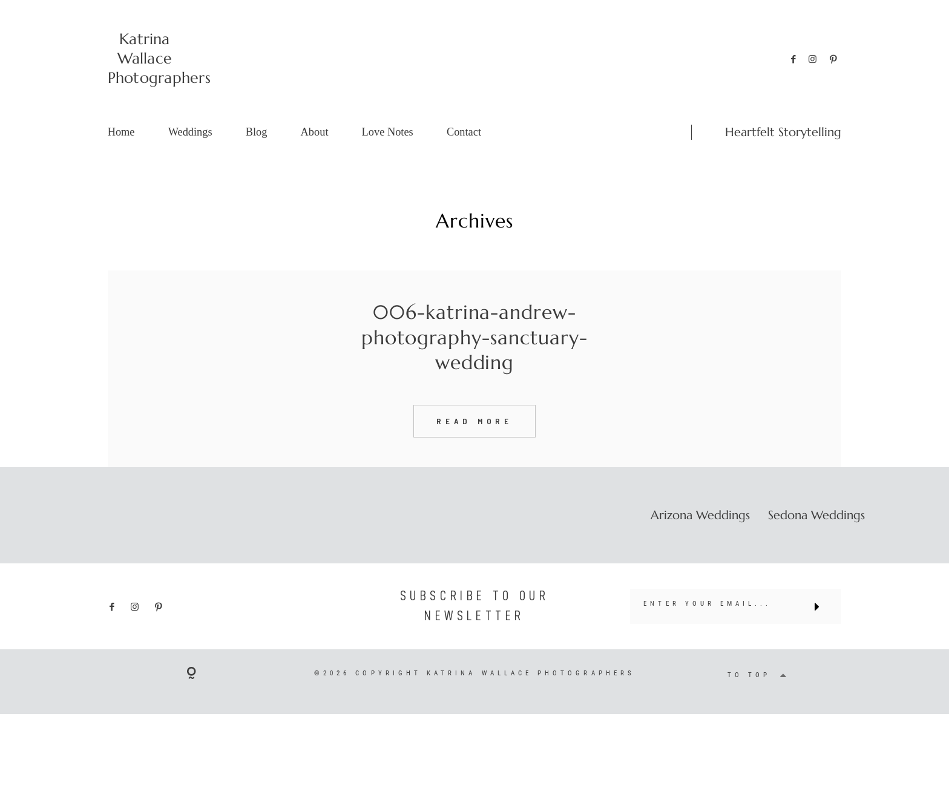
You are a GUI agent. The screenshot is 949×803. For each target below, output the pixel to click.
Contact (464, 132)
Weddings (190, 132)
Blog (257, 132)
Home (121, 132)
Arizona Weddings (700, 535)
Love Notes (387, 132)
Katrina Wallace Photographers (145, 58)
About (315, 132)
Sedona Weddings (816, 535)
